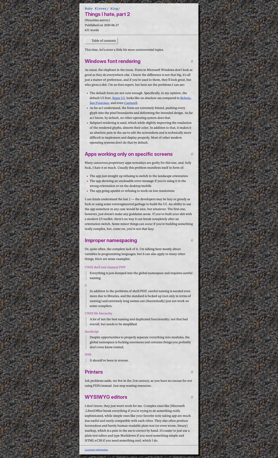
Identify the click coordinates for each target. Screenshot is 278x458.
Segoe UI (118, 98)
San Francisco (99, 103)
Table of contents (104, 40)
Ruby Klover (96, 8)
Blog (114, 8)
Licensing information (96, 450)
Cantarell (130, 103)
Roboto (185, 98)
